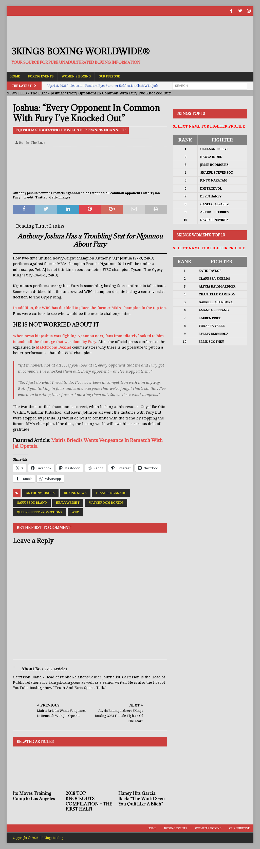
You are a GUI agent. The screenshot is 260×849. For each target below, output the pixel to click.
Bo (21, 142)
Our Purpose (109, 76)
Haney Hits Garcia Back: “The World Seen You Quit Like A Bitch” (141, 798)
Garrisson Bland (32, 502)
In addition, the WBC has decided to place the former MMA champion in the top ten (89, 308)
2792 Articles (55, 668)
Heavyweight (68, 502)
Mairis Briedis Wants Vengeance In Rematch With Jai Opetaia (88, 443)
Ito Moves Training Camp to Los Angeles (34, 795)
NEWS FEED (17, 93)
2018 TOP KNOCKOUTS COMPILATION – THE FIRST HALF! (89, 800)
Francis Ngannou (111, 492)
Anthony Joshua (40, 492)
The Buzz (38, 93)
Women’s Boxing (76, 76)
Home (15, 76)
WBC (75, 512)
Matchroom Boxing (53, 347)
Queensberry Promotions (39, 512)
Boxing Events (41, 76)
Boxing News (75, 492)
